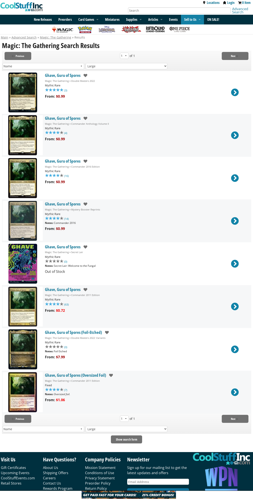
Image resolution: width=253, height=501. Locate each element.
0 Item (246, 2)
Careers (49, 478)
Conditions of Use (99, 472)
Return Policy (96, 488)
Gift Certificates (13, 467)
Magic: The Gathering (55, 37)
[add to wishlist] (83, 75)
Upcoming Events (15, 472)
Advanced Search (240, 10)
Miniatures (112, 19)
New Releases (43, 19)
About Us (50, 467)
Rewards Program (57, 488)
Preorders (65, 19)
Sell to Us (190, 19)
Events (173, 19)
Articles (153, 19)
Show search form (126, 439)
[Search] (179, 10)
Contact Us (52, 483)
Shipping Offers (55, 472)
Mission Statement (100, 467)
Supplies (131, 19)
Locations (211, 2)
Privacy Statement (100, 478)
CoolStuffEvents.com (18, 478)
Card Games (86, 19)
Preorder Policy (97, 483)
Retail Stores (11, 483)
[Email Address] (158, 482)
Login (229, 2)
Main (4, 37)
